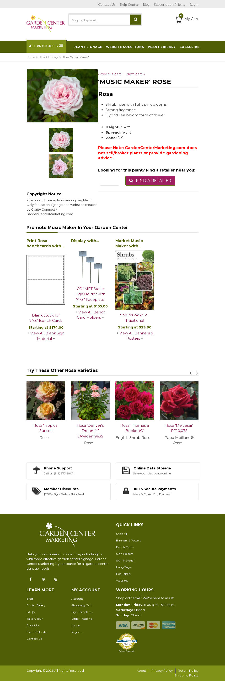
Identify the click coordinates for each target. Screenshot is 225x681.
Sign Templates (81, 612)
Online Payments (127, 651)
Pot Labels (123, 574)
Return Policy (188, 670)
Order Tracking (81, 618)
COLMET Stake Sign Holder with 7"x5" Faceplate (90, 294)
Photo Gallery (36, 605)
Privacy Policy (162, 670)
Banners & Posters (128, 540)
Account (77, 598)
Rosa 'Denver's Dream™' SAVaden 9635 (90, 430)
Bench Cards (125, 547)
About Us (33, 625)
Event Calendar (37, 632)
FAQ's (31, 612)
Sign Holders (124, 554)
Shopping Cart (81, 605)
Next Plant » (136, 74)
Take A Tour (35, 618)
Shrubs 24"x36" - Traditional (134, 318)
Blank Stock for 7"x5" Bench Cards (45, 318)
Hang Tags (123, 567)
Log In (75, 625)
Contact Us (34, 638)
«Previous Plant (110, 74)
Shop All (122, 533)
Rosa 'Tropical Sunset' (46, 428)
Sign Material (125, 560)
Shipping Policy (186, 675)
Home (31, 57)
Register (77, 632)
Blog (30, 598)
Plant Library (49, 57)
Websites (122, 580)
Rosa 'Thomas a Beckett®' (135, 428)
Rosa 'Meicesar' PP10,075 (179, 428)
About (141, 670)
